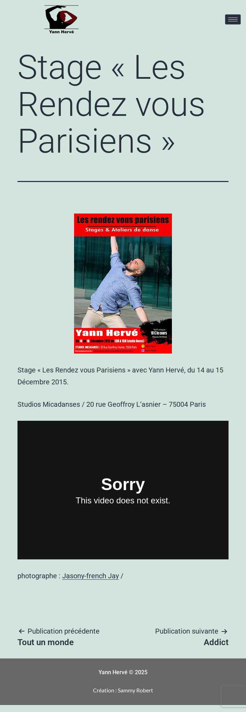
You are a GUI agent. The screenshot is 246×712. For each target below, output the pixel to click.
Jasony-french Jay (90, 576)
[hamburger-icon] (233, 19)
